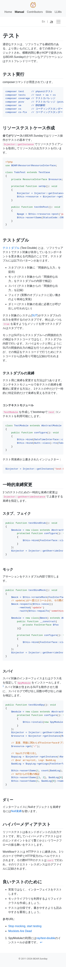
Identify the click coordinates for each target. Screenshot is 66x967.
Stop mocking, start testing (25, 926)
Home (8, 12)
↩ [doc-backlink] (41, 942)
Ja (51, 21)
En (43, 21)
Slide (49, 12)
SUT (34, 315)
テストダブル (11, 247)
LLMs (58, 12)
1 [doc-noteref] (3, 686)
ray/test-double (45, 938)
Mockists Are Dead (20, 931)
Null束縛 (16, 811)
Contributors (35, 12)
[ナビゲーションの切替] (58, 21)
